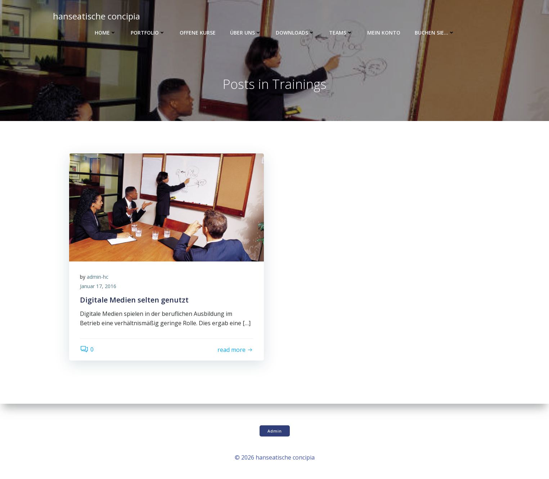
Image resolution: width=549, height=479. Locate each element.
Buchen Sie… (435, 32)
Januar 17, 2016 (98, 286)
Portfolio (148, 32)
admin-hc (97, 276)
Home (105, 32)
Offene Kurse (198, 32)
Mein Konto (383, 32)
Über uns (245, 32)
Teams (341, 32)
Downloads (295, 32)
